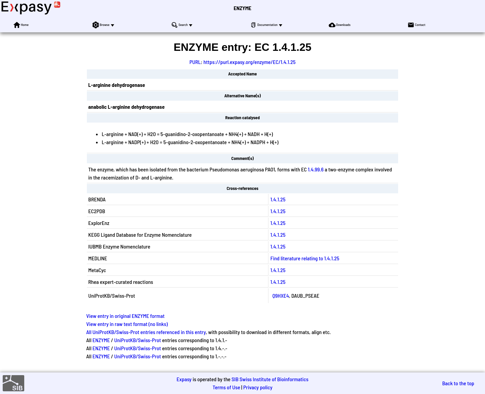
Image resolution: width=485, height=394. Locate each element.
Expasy (183, 379)
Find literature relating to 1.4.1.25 (304, 258)
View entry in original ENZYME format (125, 316)
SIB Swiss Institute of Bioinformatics (269, 379)
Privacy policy (257, 387)
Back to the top (458, 383)
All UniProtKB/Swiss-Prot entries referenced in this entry (146, 332)
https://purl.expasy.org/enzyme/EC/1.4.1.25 (249, 62)
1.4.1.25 (278, 199)
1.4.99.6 (316, 169)
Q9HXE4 (280, 295)
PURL (195, 62)
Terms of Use (226, 387)
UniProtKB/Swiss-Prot (137, 340)
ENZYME (242, 8)
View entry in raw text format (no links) (127, 324)
